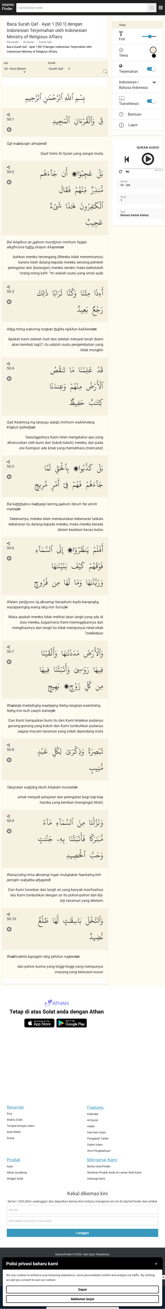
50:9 (10, 821)
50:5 (10, 466)
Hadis (91, 1126)
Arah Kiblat (14, 1132)
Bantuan (130, 114)
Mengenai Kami (102, 1159)
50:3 (10, 291)
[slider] (150, 36)
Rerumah (12, 42)
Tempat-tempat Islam (20, 1126)
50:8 (10, 750)
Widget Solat (15, 1178)
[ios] (39, 1023)
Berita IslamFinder (98, 1166)
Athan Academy (17, 1172)
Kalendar (92, 1114)
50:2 (10, 172)
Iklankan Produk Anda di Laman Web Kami (114, 1172)
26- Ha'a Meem (15, 69)
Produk (13, 1159)
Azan (10, 1166)
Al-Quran (28, 42)
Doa (9, 1113)
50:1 (10, 119)
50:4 (10, 368)
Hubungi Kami (96, 1178)
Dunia (10, 1138)
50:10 (11, 919)
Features (95, 1107)
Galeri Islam (95, 1144)
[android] (71, 1023)
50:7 (10, 651)
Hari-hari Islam (96, 1132)
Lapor (128, 125)
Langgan (82, 1233)
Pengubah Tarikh (98, 1138)
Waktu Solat (14, 1119)
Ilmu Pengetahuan (98, 1150)
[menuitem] (15, 69)
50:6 (10, 548)
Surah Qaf (45, 42)
